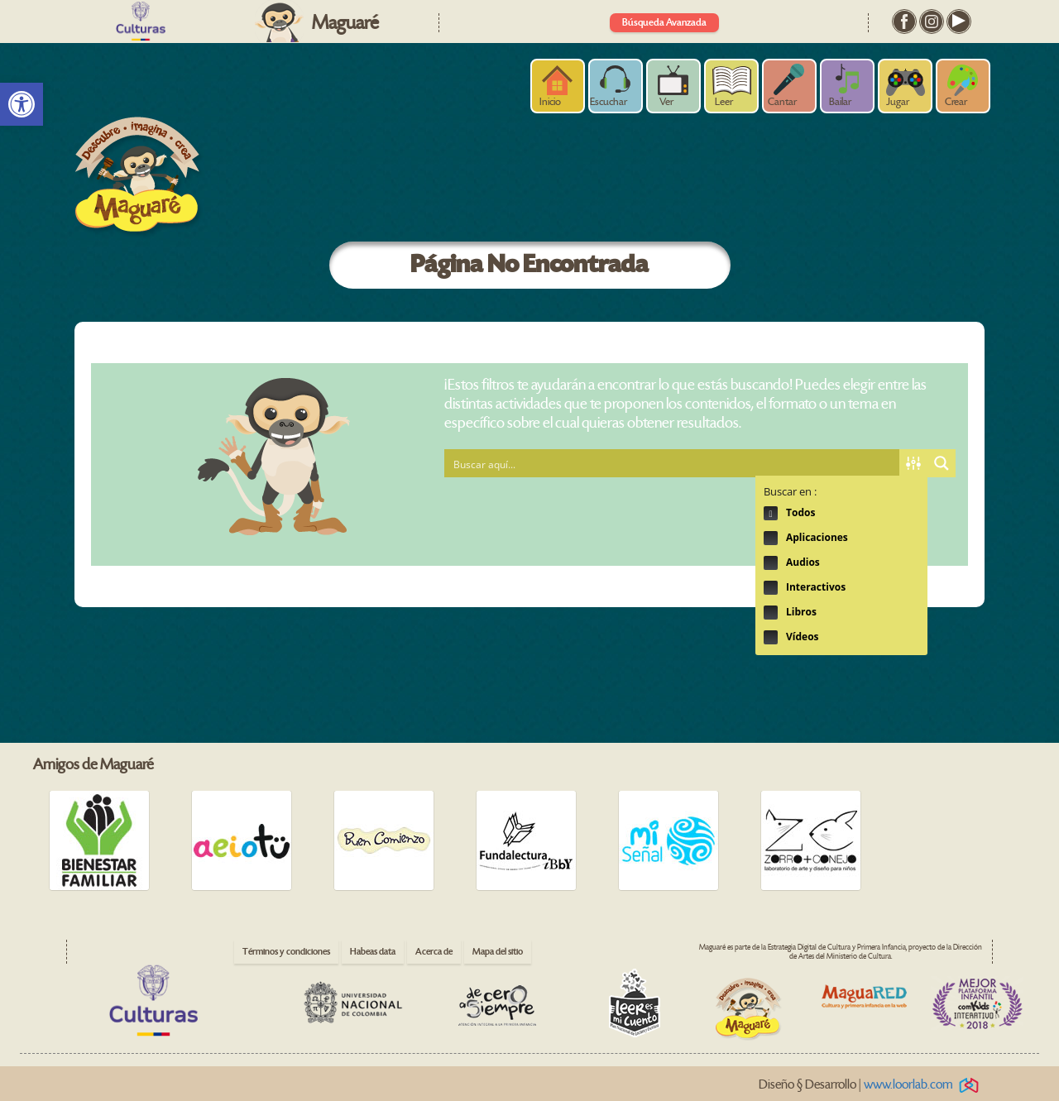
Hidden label (771, 513)
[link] (21, 104)
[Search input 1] (672, 463)
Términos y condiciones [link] (286, 951)
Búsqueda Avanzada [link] (664, 23)
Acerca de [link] (434, 951)
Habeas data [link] (372, 951)
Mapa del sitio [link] (497, 951)
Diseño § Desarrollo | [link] (872, 1085)
